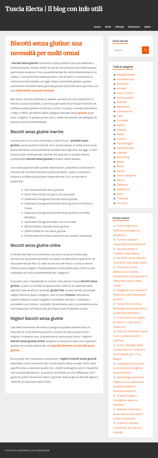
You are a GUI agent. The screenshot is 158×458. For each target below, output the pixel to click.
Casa (120, 116)
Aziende (122, 102)
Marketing (123, 157)
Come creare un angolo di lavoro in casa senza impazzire (129, 322)
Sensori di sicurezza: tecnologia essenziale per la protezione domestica (130, 308)
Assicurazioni (125, 97)
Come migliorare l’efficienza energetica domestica (126, 230)
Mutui (120, 166)
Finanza (121, 138)
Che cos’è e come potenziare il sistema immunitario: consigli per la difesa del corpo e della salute (130, 276)
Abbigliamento (126, 74)
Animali (121, 88)
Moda (108, 26)
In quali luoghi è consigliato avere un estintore (125, 400)
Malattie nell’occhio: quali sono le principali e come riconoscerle (128, 413)
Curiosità (122, 120)
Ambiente (123, 83)
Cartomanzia (125, 111)
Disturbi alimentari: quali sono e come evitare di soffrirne (130, 335)
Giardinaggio (125, 143)
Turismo (122, 203)
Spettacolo (123, 189)
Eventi (120, 134)
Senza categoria (126, 175)
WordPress (24, 450)
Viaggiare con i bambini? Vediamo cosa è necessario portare (130, 294)
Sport (120, 193)
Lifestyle (119, 26)
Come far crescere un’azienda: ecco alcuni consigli (127, 427)
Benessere (134, 26)
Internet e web (125, 148)
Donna (97, 26)
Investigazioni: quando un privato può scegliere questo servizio (129, 368)
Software (122, 184)
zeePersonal (42, 450)
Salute (147, 26)
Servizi (121, 180)
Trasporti (122, 198)
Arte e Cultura (125, 93)
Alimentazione (125, 79)
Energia (121, 129)
